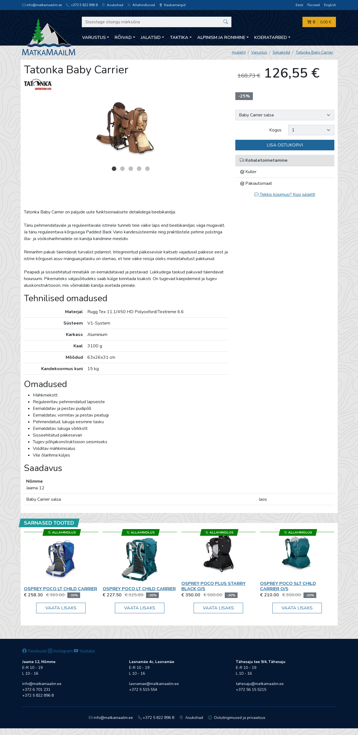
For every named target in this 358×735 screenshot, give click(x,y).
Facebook (34, 651)
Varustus (259, 52)
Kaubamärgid (172, 5)
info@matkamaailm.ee (42, 5)
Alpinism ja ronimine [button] (221, 37)
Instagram (60, 651)
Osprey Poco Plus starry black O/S (213, 586)
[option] (126, 127)
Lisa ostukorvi (285, 145)
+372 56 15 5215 (251, 689)
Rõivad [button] (123, 37)
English (330, 5)
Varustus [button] (94, 37)
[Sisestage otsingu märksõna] (157, 22)
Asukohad (112, 5)
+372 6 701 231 (36, 689)
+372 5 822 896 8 (82, 5)
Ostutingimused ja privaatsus (237, 717)
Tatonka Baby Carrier (314, 52)
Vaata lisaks (60, 608)
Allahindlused (141, 5)
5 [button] (147, 168)
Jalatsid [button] (151, 37)
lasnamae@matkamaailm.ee (154, 683)
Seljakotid (281, 52)
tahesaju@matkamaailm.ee (260, 683)
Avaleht (239, 52)
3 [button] (131, 168)
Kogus (275, 130)
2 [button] (122, 168)
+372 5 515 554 (143, 689)
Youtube (84, 651)
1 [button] (114, 168)
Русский (313, 5)
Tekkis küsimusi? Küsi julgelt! (284, 194)
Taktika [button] (179, 37)
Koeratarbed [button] (270, 37)
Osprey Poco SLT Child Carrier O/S (288, 586)
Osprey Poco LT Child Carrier (60, 589)
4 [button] (139, 168)
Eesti (299, 5)
